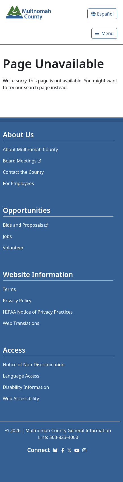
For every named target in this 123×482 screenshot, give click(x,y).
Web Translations (21, 323)
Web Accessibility (21, 398)
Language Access (21, 376)
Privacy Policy (17, 300)
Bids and (26, 225)
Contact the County (23, 172)
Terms (9, 289)
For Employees (18, 183)
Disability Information (26, 387)
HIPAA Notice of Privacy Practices (38, 312)
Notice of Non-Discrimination (33, 364)
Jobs (7, 236)
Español (105, 14)
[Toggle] (104, 33)
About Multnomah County (30, 149)
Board (22, 161)
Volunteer (13, 248)
